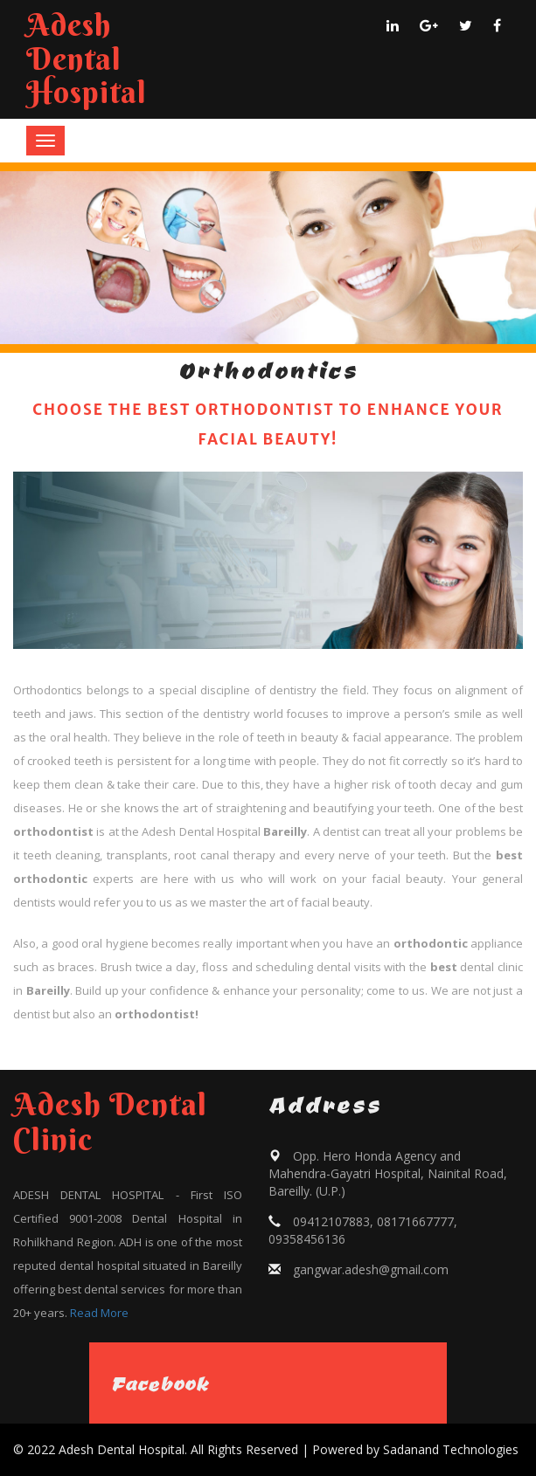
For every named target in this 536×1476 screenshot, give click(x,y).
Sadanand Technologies (451, 1449)
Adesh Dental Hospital (86, 58)
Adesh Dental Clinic (110, 1121)
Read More (99, 1313)
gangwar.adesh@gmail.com (371, 1269)
